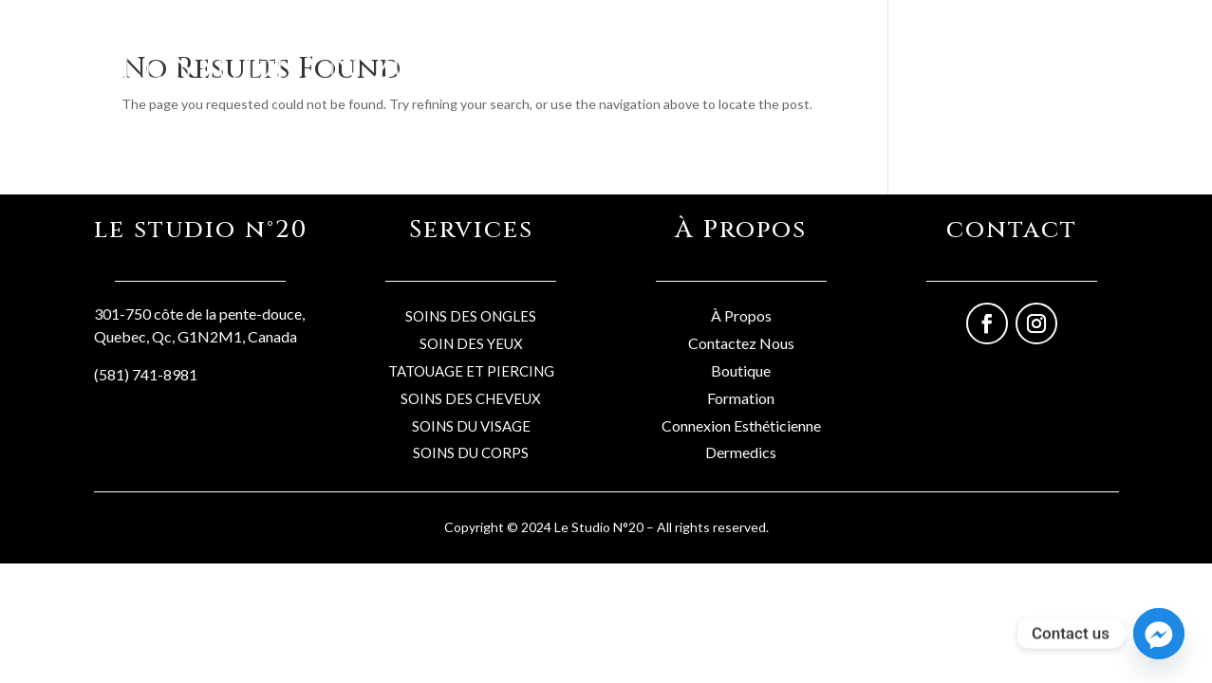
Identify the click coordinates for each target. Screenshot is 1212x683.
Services (786, 62)
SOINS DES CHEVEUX (471, 398)
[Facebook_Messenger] (1158, 633)
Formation (740, 398)
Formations (979, 62)
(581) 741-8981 (145, 374)
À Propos (741, 315)
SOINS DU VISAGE (471, 425)
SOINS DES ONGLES (470, 315)
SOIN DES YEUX (471, 343)
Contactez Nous (741, 343)
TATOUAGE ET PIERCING (471, 370)
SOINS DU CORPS (471, 452)
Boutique (710, 62)
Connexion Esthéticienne (741, 425)
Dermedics (740, 452)
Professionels (878, 62)
